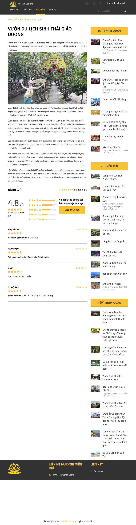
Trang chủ (14, 10)
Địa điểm (40, 10)
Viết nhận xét (72, 209)
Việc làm (27, 10)
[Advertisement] (68, 500)
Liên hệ (52, 10)
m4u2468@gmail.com (61, 475)
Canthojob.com (67, 521)
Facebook (97, 471)
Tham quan (37, 19)
